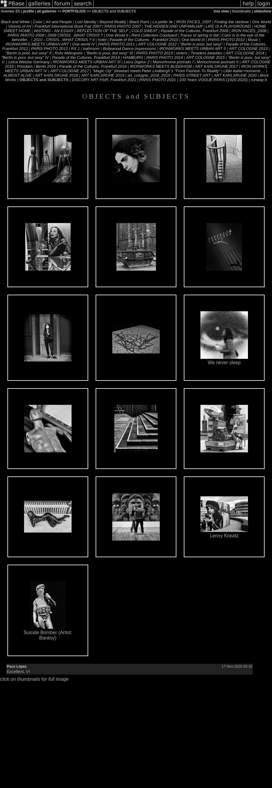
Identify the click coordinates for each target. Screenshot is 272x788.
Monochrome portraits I (173, 62)
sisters (181, 53)
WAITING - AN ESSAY (54, 31)
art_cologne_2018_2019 (148, 75)
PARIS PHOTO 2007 (123, 26)
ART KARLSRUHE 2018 (56, 75)
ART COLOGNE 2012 (157, 44)
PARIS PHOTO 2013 (154, 53)
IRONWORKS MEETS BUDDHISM (161, 66)
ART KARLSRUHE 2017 (216, 66)
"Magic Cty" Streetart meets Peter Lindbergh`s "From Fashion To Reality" (156, 71)
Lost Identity (86, 22)
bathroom (91, 48)
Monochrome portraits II (217, 62)
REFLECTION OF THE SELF (102, 31)
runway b (259, 80)
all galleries (46, 11)
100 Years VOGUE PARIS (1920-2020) (213, 80)
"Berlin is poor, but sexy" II (29, 53)
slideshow (262, 11)
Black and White (15, 22)
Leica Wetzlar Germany (29, 62)
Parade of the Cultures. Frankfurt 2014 (85, 57)
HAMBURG (133, 57)
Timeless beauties (206, 53)
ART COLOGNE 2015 (205, 57)
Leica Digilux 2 (137, 62)
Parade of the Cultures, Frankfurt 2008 (194, 31)
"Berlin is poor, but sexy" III (109, 53)
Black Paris (139, 22)
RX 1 (75, 48)
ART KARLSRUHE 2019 (102, 75)
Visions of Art (19, 26)
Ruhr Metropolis (69, 53)
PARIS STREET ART (192, 75)
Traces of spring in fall (199, 35)
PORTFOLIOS (74, 11)
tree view (221, 11)
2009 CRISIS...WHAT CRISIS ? (75, 35)
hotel (102, 39)
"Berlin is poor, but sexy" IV (25, 57)
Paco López (17, 666)
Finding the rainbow (231, 22)
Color (37, 22)
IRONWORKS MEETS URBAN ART (37, 44)
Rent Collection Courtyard (154, 35)
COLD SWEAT (144, 31)
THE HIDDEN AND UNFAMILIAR (173, 26)
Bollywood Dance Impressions (129, 48)
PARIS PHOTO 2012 (49, 48)
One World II (117, 35)
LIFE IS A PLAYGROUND (228, 26)
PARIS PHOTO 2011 (116, 44)
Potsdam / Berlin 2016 (36, 66)
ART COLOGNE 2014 (245, 53)
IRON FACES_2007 (193, 22)
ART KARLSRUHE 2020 (235, 75)
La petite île (162, 22)
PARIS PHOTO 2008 (26, 35)
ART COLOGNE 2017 (69, 71)
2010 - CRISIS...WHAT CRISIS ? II (64, 39)
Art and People (58, 22)
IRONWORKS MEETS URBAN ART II (192, 48)
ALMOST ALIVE (17, 75)
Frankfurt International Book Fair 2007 (67, 26)
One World (261, 22)
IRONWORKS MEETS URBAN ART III (87, 62)
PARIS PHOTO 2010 (226, 39)
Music (253, 39)
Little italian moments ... (244, 71)
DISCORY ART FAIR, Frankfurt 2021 (104, 80)
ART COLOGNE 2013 (248, 48)
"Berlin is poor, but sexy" (201, 44)
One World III (193, 39)
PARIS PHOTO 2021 (157, 80)
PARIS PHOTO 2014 (164, 57)
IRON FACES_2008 (248, 31)
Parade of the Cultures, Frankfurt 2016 (92, 66)
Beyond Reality (112, 22)
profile (28, 11)
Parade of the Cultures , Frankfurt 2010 (144, 39)
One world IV (83, 44)
